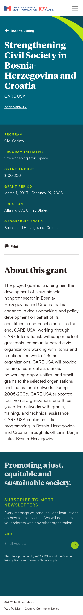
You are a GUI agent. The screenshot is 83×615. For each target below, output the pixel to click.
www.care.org (15, 106)
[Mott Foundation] (29, 8)
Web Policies (12, 608)
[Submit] (75, 545)
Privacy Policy (13, 560)
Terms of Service (38, 560)
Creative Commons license (42, 608)
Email (9, 533)
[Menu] (74, 8)
